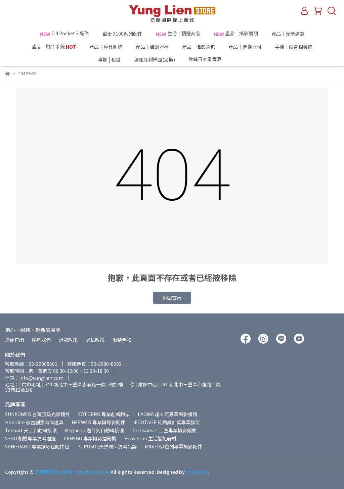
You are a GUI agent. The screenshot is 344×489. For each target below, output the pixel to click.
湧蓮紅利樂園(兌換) (154, 59)
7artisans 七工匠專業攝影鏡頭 (164, 430)
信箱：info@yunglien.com (34, 378)
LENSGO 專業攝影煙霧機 (90, 438)
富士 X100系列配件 (122, 33)
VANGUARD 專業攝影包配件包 (37, 446)
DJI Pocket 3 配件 (64, 33)
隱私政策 (95, 339)
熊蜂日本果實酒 (217, 59)
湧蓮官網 (14, 339)
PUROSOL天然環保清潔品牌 (107, 446)
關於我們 (41, 339)
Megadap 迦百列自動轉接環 (94, 430)
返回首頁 (172, 297)
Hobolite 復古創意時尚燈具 (34, 422)
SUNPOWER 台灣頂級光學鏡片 (37, 414)
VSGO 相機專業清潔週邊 (30, 438)
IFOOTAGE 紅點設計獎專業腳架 (166, 422)
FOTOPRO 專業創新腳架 (104, 414)
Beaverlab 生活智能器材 (150, 438)
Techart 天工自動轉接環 (31, 430)
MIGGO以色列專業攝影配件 (173, 446)
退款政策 (68, 339)
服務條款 (122, 339)
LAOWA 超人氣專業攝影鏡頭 (167, 414)
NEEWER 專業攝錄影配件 (98, 422)
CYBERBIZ (197, 472)
